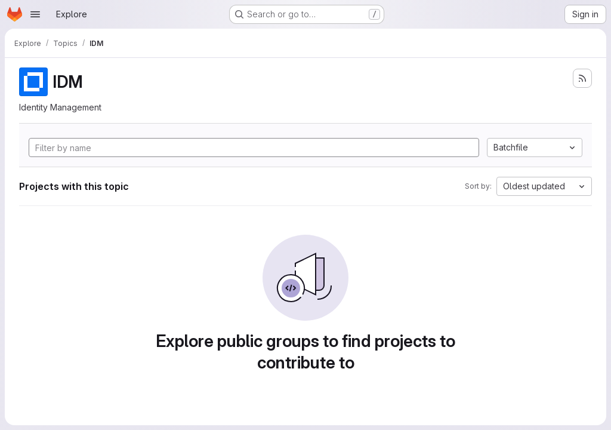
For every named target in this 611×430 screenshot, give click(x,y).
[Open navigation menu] (35, 14)
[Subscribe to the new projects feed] (582, 78)
